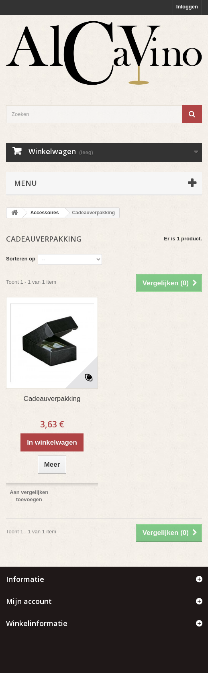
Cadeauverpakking (52, 399)
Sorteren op (20, 259)
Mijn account (29, 601)
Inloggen (187, 7)
